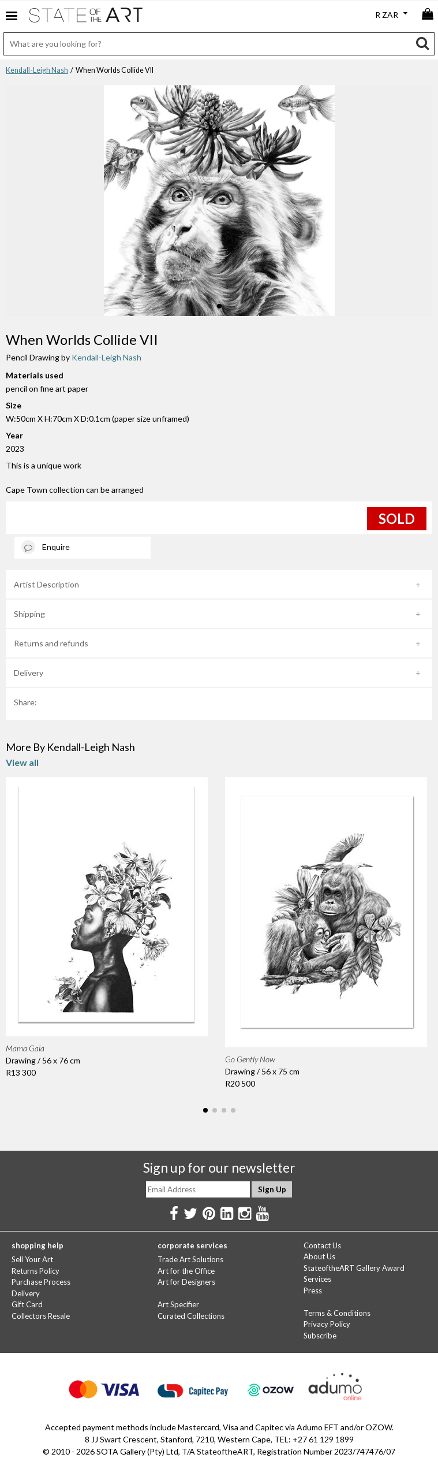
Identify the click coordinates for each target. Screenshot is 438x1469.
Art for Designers (186, 1281)
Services (317, 1279)
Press (313, 1290)
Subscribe (320, 1335)
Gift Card (27, 1304)
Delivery (28, 673)
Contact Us (322, 1245)
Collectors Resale (41, 1316)
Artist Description (46, 584)
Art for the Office (186, 1270)
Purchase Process (41, 1281)
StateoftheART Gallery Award (354, 1268)
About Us (319, 1256)
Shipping (29, 614)
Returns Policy (35, 1270)
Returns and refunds (51, 643)
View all (22, 762)
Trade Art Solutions (190, 1259)
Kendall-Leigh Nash (37, 70)
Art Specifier (178, 1304)
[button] (210, 306)
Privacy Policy (327, 1324)
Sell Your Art (32, 1259)
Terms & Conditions (337, 1313)
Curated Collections (191, 1316)
